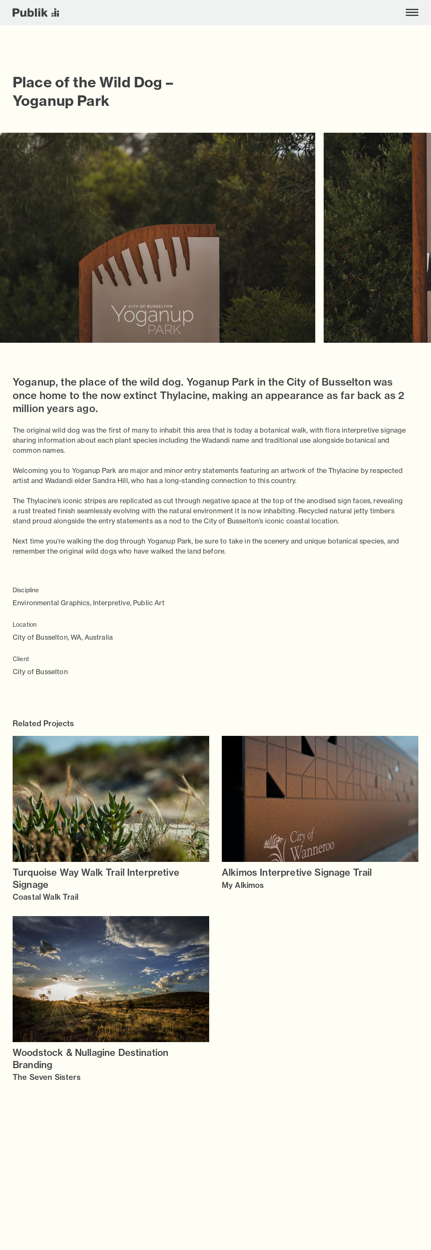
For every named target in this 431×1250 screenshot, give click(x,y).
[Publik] (36, 12)
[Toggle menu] (412, 13)
